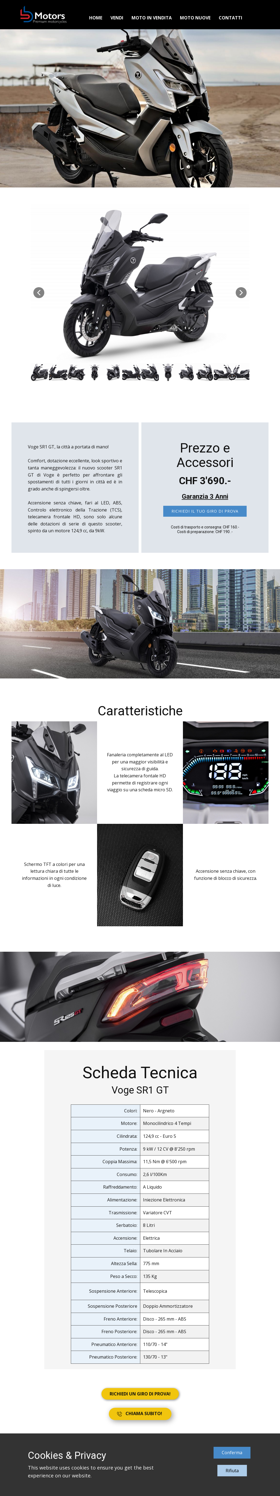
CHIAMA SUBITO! (140, 1413)
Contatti (230, 18)
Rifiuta (232, 1471)
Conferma (232, 1453)
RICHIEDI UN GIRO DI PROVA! (140, 1394)
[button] (38, 292)
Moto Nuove (195, 18)
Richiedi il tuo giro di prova (204, 511)
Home (95, 18)
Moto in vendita (152, 18)
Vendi (116, 18)
